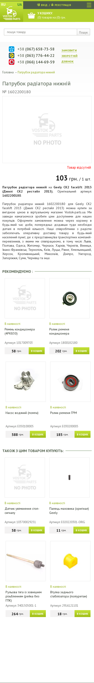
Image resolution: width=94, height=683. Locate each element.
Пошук (83, 32)
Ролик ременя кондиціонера (59, 331)
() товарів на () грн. (52, 15)
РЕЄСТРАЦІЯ (63, 5)
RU (3, 4)
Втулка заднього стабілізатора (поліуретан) (68, 594)
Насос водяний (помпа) (22, 413)
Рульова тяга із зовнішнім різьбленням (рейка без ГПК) (24, 596)
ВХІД (44, 5)
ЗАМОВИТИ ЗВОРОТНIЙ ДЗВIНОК (69, 56)
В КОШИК (36, 351)
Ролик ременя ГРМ (63, 413)
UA (19, 4)
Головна (8, 72)
